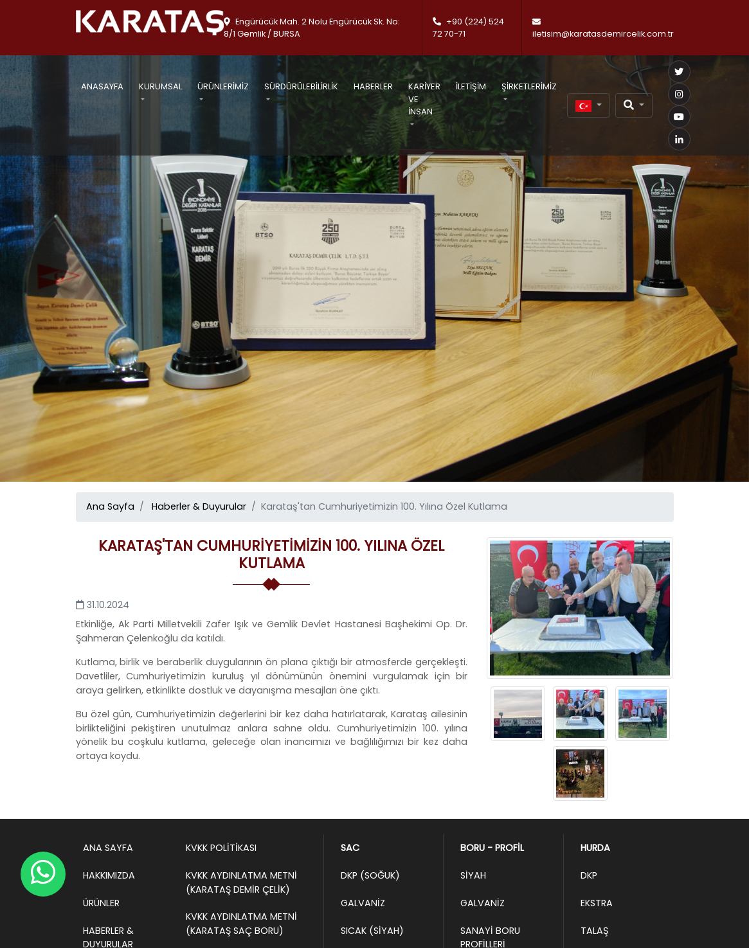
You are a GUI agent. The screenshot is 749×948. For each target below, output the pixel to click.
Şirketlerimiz (529, 86)
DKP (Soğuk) (370, 875)
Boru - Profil (492, 847)
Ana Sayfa (110, 506)
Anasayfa (102, 86)
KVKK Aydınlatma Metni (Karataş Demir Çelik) (241, 882)
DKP (589, 875)
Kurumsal (160, 86)
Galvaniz (363, 903)
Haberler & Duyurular (199, 506)
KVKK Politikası (221, 847)
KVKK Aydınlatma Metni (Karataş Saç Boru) (241, 923)
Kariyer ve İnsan (424, 99)
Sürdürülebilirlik (301, 86)
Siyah (473, 875)
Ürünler (101, 903)
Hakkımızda (109, 875)
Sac (350, 847)
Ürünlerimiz (223, 86)
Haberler (373, 86)
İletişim (471, 86)
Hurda (595, 847)
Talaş (594, 930)
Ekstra (597, 903)
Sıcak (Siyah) (372, 930)
